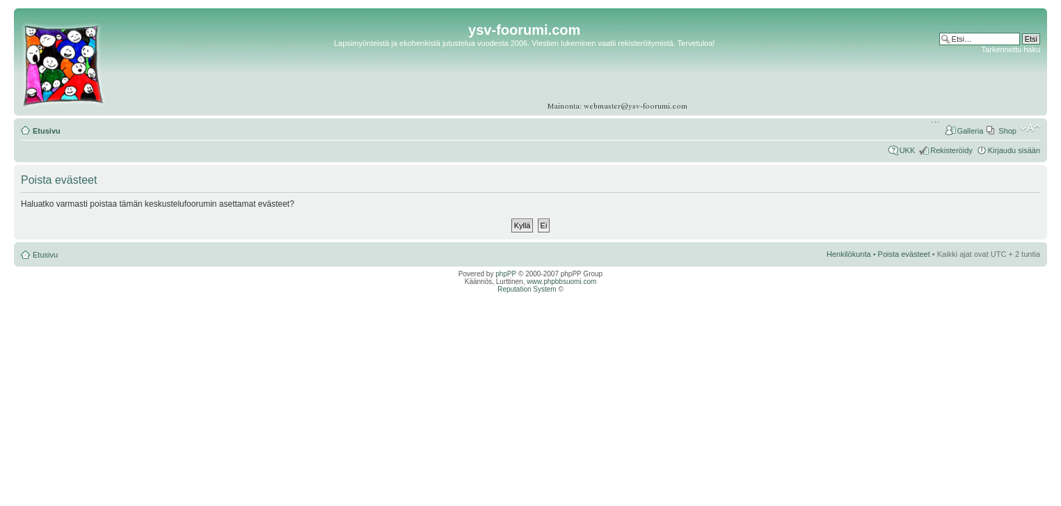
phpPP (505, 274)
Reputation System (527, 289)
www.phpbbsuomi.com (561, 281)
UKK (908, 150)
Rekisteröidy (951, 150)
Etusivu (47, 131)
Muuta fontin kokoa (1030, 128)
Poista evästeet (904, 254)
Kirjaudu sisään (1014, 150)
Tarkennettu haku (1011, 49)
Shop (1007, 131)
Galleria (970, 131)
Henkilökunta (849, 254)
